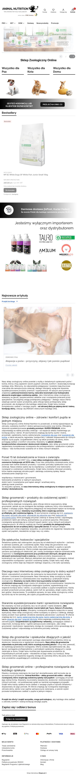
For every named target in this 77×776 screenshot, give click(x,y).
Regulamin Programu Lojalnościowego (16, 764)
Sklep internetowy (36, 773)
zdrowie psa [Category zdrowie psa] (12, 357)
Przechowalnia (7, 750)
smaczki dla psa (14, 619)
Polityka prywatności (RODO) (12, 762)
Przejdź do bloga (10, 301)
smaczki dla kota (30, 619)
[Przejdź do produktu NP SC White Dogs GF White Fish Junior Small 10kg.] (32, 144)
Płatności (43, 746)
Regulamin (5, 760)
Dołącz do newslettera (15, 719)
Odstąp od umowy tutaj (49, 750)
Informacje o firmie (47, 760)
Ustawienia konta (8, 748)
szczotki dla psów (18, 515)
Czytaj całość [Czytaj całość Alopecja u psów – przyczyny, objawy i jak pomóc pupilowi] (11, 365)
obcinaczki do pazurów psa (39, 515)
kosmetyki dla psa (49, 435)
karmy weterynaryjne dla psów (30, 617)
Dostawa (43, 748)
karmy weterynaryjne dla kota (57, 617)
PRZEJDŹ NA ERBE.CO (52, 104)
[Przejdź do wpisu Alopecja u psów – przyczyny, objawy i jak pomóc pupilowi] (37, 331)
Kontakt (43, 762)
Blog (42, 764)
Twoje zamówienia (8, 746)
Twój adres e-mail (8, 715)
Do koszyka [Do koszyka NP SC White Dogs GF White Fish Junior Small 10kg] (10, 190)
